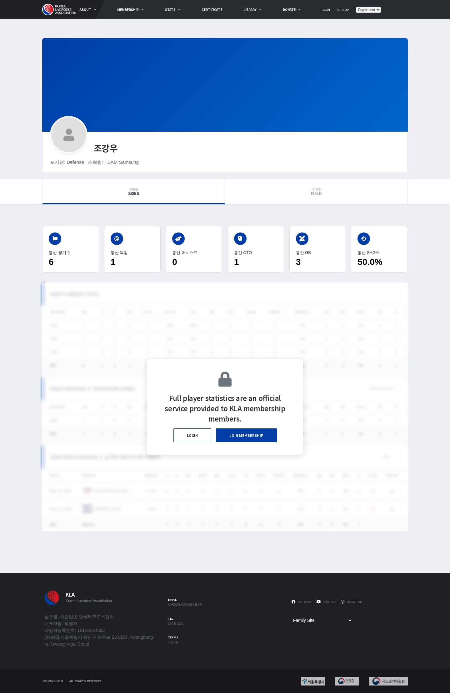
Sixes (133, 192)
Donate (289, 9)
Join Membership (246, 435)
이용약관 (173, 642)
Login (326, 10)
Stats (170, 9)
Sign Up (343, 10)
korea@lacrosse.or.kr (185, 605)
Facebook (302, 602)
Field (316, 192)
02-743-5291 (176, 624)
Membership (128, 9)
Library (250, 9)
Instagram (351, 602)
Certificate (212, 9)
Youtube (326, 602)
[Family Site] (322, 620)
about (85, 9)
